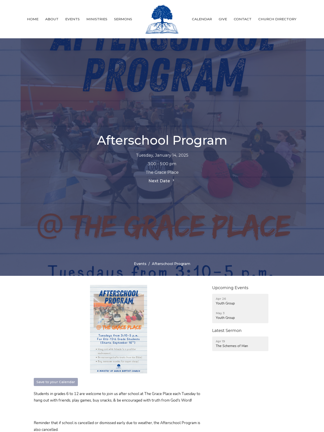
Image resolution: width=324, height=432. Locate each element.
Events (72, 19)
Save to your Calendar (55, 382)
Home (32, 19)
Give (223, 19)
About (51, 19)
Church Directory (277, 19)
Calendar (202, 19)
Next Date (162, 180)
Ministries (96, 19)
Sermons (123, 19)
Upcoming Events (230, 287)
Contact (243, 19)
